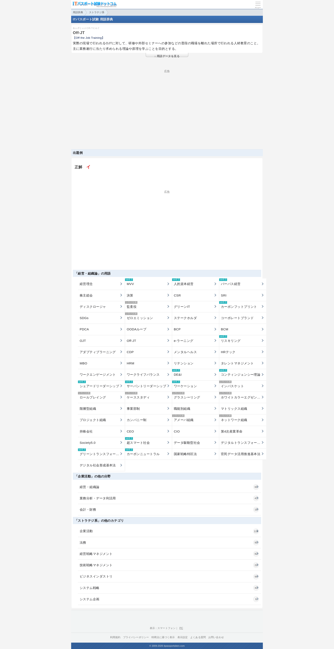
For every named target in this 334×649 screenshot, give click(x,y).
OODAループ (136, 329)
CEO (130, 431)
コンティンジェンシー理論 (239, 372)
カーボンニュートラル (142, 452)
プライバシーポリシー (136, 637)
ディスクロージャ (93, 306)
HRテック (228, 352)
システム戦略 (169, 587)
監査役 (131, 304)
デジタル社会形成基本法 (98, 465)
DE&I (177, 372)
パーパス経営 (230, 282)
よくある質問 (198, 637)
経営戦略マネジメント (169, 553)
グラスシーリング (186, 395)
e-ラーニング (183, 340)
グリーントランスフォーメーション (101, 452)
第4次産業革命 (232, 431)
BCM (224, 329)
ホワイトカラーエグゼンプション (242, 395)
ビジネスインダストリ (169, 576)
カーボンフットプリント (238, 304)
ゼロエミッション (139, 316)
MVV (129, 282)
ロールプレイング (92, 395)
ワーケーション (184, 384)
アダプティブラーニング (98, 352)
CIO (177, 431)
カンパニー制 (137, 420)
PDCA (84, 329)
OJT (83, 340)
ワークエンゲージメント (98, 374)
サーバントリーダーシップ (145, 384)
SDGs (84, 318)
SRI (223, 295)
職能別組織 (182, 408)
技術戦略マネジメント (169, 565)
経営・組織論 (169, 487)
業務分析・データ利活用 (169, 498)
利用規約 (115, 637)
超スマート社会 (137, 440)
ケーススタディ (137, 395)
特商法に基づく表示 (163, 637)
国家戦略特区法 (185, 454)
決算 (130, 295)
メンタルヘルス (185, 352)
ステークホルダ (185, 318)
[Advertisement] (167, 102)
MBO (83, 363)
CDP (130, 352)
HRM (130, 363)
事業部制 (133, 408)
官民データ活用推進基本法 (240, 454)
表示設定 (182, 637)
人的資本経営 (183, 282)
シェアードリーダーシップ (98, 384)
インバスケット (231, 384)
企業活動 (169, 531)
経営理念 (86, 284)
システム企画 (169, 599)
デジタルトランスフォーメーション (243, 442)
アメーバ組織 (183, 418)
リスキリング (230, 338)
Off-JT (131, 340)
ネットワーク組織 (233, 418)
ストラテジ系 (96, 12)
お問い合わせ (216, 637)
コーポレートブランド (237, 318)
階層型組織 (88, 408)
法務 (169, 542)
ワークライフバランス (143, 374)
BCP (177, 329)
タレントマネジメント (237, 363)
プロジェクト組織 (93, 420)
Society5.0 (88, 442)
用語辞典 (78, 12)
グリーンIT (182, 306)
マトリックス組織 (234, 408)
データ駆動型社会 (187, 442)
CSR (177, 295)
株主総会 (86, 295)
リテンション (184, 363)
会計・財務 (169, 509)
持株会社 (86, 431)
